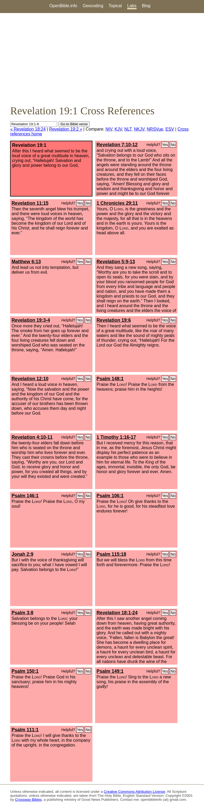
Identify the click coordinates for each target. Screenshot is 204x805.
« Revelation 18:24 (27, 129)
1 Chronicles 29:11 (117, 203)
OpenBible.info (63, 5)
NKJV (139, 129)
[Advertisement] (102, 59)
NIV (108, 129)
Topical (115, 5)
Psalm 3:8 (22, 612)
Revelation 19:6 (113, 320)
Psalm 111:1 (25, 729)
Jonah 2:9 (22, 554)
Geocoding (93, 5)
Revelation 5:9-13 (115, 261)
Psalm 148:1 (110, 378)
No (173, 145)
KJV (118, 129)
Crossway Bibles (28, 800)
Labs (132, 5)
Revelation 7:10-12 (117, 144)
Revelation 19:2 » (65, 129)
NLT (127, 129)
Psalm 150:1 (25, 671)
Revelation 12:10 (29, 378)
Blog (146, 5)
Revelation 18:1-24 (117, 612)
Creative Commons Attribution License (134, 792)
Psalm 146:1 (25, 495)
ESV (169, 129)
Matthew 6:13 (26, 261)
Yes (165, 145)
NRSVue (155, 129)
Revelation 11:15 (29, 203)
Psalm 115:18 (111, 554)
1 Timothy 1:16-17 (116, 437)
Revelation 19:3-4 (30, 320)
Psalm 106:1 (110, 495)
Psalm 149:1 (110, 671)
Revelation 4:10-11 (32, 437)
